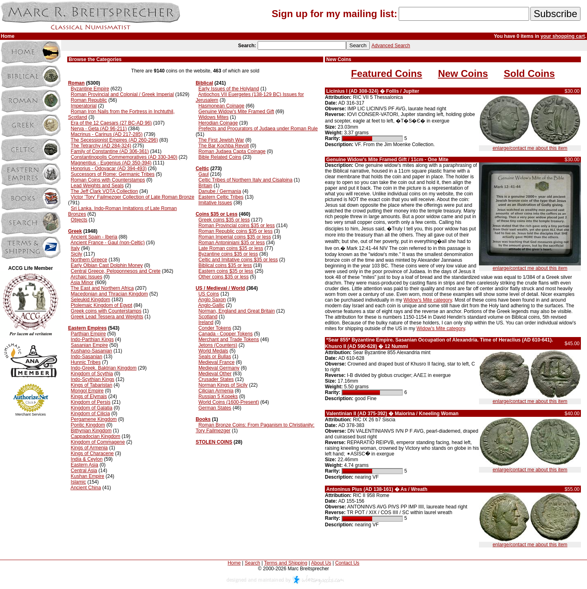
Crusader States (216, 379)
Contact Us (347, 563)
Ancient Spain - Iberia (94, 237)
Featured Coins (386, 73)
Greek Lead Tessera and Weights (107, 317)
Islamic (78, 482)
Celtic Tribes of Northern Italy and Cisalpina (246, 180)
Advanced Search (390, 45)
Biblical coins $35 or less (225, 265)
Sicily (76, 254)
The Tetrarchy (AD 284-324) (101, 146)
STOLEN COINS (214, 442)
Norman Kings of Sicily (223, 385)
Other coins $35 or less (224, 277)
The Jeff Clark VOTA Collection (104, 191)
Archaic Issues (86, 277)
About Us (321, 563)
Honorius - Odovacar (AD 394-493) (109, 168)
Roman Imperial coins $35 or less (235, 237)
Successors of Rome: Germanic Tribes (112, 174)
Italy (75, 248)
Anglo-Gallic (211, 305)
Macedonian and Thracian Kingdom (109, 294)
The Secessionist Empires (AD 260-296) (114, 140)
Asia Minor (82, 282)
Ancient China (86, 487)
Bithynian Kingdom (91, 431)
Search (252, 563)
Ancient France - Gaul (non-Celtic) (108, 242)
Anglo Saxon (212, 299)
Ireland (206, 322)
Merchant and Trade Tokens (229, 339)
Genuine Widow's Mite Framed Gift (236, 111)
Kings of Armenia (89, 448)
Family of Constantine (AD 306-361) (110, 151)
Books (203, 419)
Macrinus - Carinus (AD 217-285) (107, 134)
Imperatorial (84, 106)
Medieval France (217, 362)
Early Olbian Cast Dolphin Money (107, 265)
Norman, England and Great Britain (237, 311)
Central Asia (84, 470)
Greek (75, 231)
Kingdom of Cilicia (90, 413)
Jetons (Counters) (218, 345)
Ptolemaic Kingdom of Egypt (101, 305)
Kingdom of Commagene (98, 442)
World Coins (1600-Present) (229, 402)
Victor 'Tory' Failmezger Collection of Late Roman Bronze (132, 197)
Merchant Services (30, 414)
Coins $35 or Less (217, 214)
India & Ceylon (87, 459)
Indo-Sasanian (86, 356)
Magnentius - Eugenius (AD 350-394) (111, 163)
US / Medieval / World (220, 288)
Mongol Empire (87, 391)
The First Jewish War (221, 140)
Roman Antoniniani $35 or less (232, 242)
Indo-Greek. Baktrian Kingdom (104, 368)
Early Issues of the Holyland (229, 89)
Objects (79, 220)
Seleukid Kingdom (90, 299)
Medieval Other (215, 374)
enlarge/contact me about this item (529, 148)
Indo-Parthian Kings (92, 339)
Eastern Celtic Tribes (221, 197)
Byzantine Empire (90, 89)
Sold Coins (529, 73)
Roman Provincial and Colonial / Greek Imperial (122, 94)
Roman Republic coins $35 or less (236, 231)
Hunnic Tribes (86, 362)
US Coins (209, 294)
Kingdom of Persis (90, 402)
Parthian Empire (88, 334)
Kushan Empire (87, 476)
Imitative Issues (215, 203)
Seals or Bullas (215, 356)
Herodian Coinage (218, 123)
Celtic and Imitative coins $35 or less (238, 260)
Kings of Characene (92, 453)
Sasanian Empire (89, 345)
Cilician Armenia (216, 391)
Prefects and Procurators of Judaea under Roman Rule (258, 128)
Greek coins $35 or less (224, 220)
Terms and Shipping (285, 563)
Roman (76, 83)
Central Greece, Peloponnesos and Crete (116, 271)
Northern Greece (89, 260)
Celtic (202, 168)
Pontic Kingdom (88, 425)
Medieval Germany (219, 368)
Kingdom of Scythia (92, 374)
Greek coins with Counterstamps (106, 311)
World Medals (213, 351)
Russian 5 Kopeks (218, 396)
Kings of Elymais (89, 396)
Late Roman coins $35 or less (231, 248)
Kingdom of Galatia (92, 408)
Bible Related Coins (220, 157)
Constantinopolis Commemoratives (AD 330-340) (124, 157)
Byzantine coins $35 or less (228, 254)
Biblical (204, 83)
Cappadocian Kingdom (95, 436)
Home (234, 563)
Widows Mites (214, 117)
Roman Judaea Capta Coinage (232, 151)
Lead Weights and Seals (97, 185)
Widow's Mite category (428, 300)
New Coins (463, 73)
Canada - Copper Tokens (226, 334)
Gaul (204, 174)
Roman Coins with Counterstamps (108, 180)
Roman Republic (89, 100)
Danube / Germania (220, 191)
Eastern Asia (84, 465)
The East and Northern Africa (102, 288)
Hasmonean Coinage (222, 106)
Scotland (208, 317)
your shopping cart (563, 36)
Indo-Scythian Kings (93, 379)
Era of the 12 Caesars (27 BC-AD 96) (111, 123)
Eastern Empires (87, 328)
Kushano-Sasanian (91, 351)
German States (215, 408)
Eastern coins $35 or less (226, 271)
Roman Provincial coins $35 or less (237, 225)
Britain (205, 185)
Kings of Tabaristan (92, 385)
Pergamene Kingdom (94, 419)
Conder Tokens (215, 328)
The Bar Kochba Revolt (223, 146)
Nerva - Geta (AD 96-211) (99, 128)
